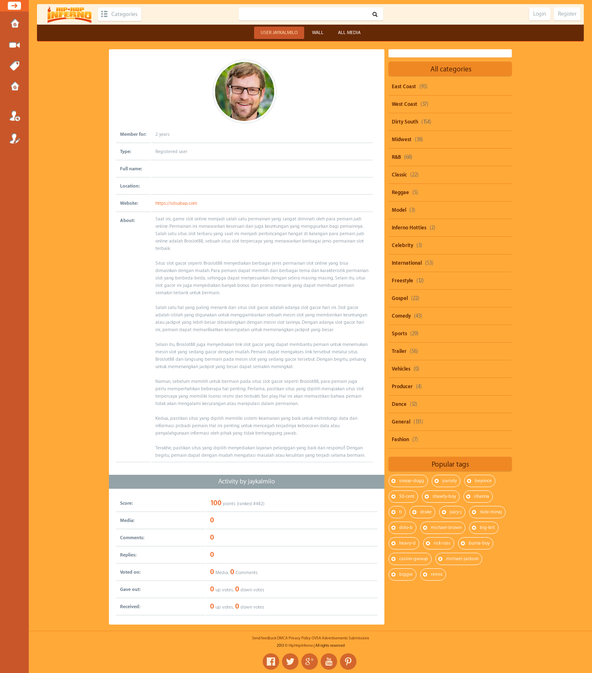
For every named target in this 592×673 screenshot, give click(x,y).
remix (436, 574)
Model (399, 210)
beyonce (483, 480)
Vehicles (401, 369)
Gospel (400, 298)
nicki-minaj (491, 512)
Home (14, 24)
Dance (399, 404)
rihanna (481, 496)
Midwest (402, 139)
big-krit (487, 527)
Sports (399, 333)
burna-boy (479, 543)
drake (426, 512)
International (407, 263)
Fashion (400, 439)
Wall (318, 32)
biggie (406, 574)
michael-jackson (462, 558)
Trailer (399, 351)
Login (14, 115)
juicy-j (456, 512)
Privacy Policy (300, 638)
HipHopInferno (301, 645)
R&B (396, 157)
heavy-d (407, 543)
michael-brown (446, 527)
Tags (14, 66)
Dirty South (405, 122)
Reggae (400, 192)
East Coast (404, 86)
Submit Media (14, 45)
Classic (399, 175)
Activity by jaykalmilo (246, 481)
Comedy (401, 316)
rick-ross (442, 543)
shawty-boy (444, 496)
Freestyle (402, 281)
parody (449, 480)
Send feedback (264, 638)
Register (14, 138)
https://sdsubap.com (176, 203)
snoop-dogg (411, 480)
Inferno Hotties (409, 228)
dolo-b (406, 527)
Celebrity (402, 245)
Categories (124, 14)
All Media (349, 32)
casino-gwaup (413, 558)
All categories (451, 69)
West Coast (404, 104)
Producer (402, 386)
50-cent (406, 496)
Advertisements (335, 638)
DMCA (282, 638)
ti (400, 512)
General (401, 422)
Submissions (14, 87)
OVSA (316, 638)
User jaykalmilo (279, 32)
